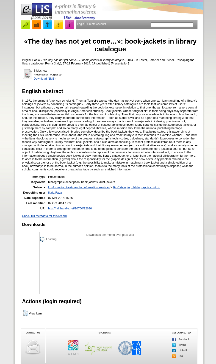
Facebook (181, 339)
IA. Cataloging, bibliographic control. (136, 187)
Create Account (96, 24)
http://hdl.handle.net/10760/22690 (70, 208)
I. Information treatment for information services (79, 187)
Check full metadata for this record (44, 216)
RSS (177, 356)
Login (80, 24)
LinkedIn (180, 350)
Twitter (179, 345)
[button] (25, 313)
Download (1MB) (44, 78)
